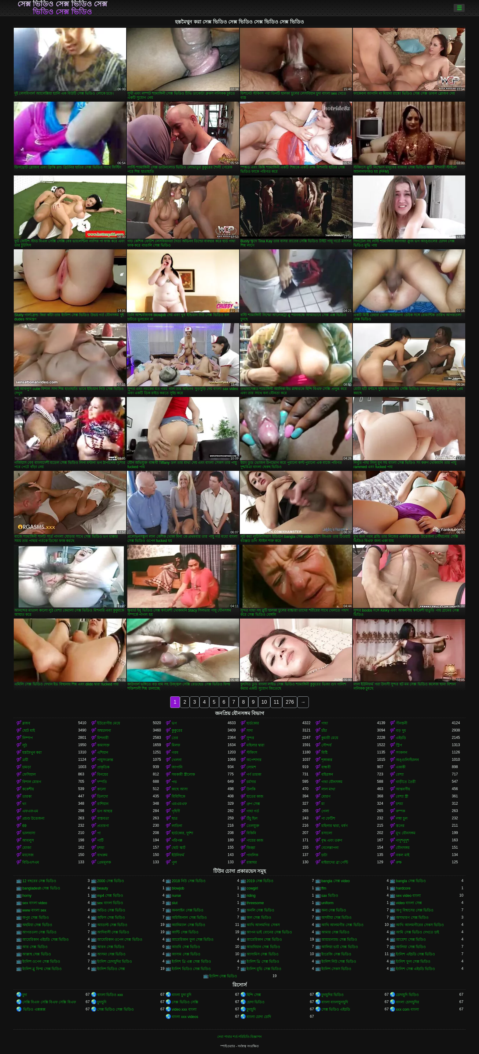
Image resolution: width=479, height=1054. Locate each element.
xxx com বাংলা (407, 1009)
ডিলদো (102, 796)
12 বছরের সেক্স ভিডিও (39, 881)
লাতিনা (177, 826)
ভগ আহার (104, 811)
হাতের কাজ (255, 796)
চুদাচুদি (101, 1002)
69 (24, 826)
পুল (174, 862)
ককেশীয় (28, 789)
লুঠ (24, 745)
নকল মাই (402, 855)
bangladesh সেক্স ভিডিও (41, 888)
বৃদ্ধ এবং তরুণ (331, 840)
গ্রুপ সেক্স (253, 804)
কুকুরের (177, 730)
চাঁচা (324, 730)
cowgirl (252, 888)
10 (264, 702)
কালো (101, 789)
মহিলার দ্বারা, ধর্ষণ (334, 826)
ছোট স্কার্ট (178, 848)
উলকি (251, 789)
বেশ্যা (400, 774)
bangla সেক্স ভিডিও (411, 881)
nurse (176, 895)
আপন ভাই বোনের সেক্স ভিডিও (269, 932)
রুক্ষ (399, 862)
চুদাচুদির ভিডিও (332, 995)
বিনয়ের (102, 774)
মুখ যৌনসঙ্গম (405, 833)
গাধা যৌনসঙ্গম (331, 782)
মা (322, 804)
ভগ (174, 723)
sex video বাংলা (408, 895)
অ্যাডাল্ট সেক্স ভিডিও (112, 925)
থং (24, 804)
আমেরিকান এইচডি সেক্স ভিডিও (45, 939)
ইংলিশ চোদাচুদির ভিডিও (114, 961)
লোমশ (251, 767)
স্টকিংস (252, 752)
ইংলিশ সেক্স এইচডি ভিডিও (415, 969)
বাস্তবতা (103, 818)
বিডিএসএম (30, 862)
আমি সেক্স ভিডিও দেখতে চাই (417, 932)
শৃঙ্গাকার (326, 760)
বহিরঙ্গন (327, 774)
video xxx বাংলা (184, 1009)
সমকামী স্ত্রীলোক (183, 774)
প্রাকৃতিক (103, 767)
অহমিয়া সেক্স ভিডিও (37, 925)
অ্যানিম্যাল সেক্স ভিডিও (188, 925)
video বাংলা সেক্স (409, 903)
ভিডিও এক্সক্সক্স (34, 1009)
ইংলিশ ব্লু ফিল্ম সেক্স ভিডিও (42, 969)
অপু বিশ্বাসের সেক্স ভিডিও (414, 910)
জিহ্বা (251, 848)
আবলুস (28, 840)
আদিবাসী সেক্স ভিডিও (113, 932)
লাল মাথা (328, 789)
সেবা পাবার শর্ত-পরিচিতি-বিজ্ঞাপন (239, 1036)
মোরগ (326, 796)
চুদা (24, 995)
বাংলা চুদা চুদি (181, 995)
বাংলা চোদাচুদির (407, 1002)
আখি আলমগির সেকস (263, 925)
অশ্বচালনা (104, 730)
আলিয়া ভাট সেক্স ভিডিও (339, 947)
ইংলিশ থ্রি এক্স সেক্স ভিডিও (191, 961)
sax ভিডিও (329, 895)
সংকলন (401, 752)
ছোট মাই (28, 730)
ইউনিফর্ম (178, 855)
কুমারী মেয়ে (329, 738)
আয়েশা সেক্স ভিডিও (411, 939)
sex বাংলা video (34, 903)
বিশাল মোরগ (31, 782)
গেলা (325, 811)
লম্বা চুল (401, 818)
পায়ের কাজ (255, 840)
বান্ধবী (326, 767)
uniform (327, 903)
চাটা (324, 855)
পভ (174, 782)
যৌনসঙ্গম (403, 848)
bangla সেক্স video (335, 881)
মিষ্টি (324, 752)
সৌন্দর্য (326, 745)
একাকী (400, 767)
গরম (175, 752)
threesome (255, 903)
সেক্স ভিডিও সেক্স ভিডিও (115, 1009)
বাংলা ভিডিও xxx (110, 995)
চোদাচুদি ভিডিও (407, 995)
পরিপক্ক (177, 840)
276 (290, 702)
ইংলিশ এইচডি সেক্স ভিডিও (415, 954)
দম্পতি (102, 782)
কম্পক (400, 811)
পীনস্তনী (401, 723)
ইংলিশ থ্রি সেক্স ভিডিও (263, 961)
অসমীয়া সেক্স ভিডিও (336, 917)
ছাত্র (174, 818)
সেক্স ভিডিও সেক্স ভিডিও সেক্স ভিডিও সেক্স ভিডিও (62, 8)
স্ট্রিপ (399, 745)
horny (26, 895)
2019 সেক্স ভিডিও (260, 881)
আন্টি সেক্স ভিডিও (185, 932)
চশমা (399, 804)
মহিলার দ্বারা (255, 745)
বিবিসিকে (178, 796)
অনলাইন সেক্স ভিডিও (187, 910)
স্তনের (400, 826)
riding (251, 895)
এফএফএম (30, 811)
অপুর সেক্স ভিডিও (35, 917)
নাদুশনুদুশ (402, 840)
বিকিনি (251, 833)
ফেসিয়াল (29, 774)
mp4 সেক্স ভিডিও (110, 895)
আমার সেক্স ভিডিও (335, 932)
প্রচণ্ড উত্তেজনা (33, 818)
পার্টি (100, 840)
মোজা (26, 848)
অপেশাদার (254, 760)
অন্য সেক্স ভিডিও (333, 910)
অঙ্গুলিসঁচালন (407, 760)
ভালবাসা (28, 833)
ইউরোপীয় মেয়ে (108, 723)
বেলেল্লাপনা (329, 848)
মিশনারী (102, 738)
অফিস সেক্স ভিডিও (111, 917)
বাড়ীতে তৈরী (405, 782)
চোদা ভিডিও (256, 1002)
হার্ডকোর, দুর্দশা (182, 833)
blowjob (178, 888)
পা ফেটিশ (328, 818)
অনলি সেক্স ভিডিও (260, 910)
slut (174, 903)
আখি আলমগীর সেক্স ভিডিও (342, 925)
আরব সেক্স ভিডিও (111, 947)
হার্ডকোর (253, 723)
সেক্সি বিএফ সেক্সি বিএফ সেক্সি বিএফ (49, 1002)
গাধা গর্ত (253, 811)
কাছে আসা (179, 789)
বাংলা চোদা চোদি (259, 1017)
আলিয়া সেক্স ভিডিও (411, 947)
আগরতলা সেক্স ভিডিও (39, 932)
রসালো (326, 833)
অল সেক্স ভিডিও (259, 917)
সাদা (250, 730)
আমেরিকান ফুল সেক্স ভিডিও (193, 939)
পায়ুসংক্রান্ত (105, 760)
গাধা (324, 723)
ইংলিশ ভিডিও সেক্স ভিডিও (191, 969)
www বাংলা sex (34, 910)
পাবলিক (252, 855)
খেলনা (176, 760)
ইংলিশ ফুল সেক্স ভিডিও (413, 961)
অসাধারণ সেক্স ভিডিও (412, 917)
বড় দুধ (401, 730)
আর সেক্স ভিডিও (35, 947)
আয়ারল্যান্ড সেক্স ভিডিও (339, 939)
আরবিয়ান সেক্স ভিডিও (263, 947)
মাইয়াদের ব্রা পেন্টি (334, 862)
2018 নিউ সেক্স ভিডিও (189, 881)
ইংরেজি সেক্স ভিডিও (336, 954)
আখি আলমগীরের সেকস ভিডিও (420, 925)
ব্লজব (26, 723)
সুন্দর (250, 738)
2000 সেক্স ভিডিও (110, 881)
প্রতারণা (103, 826)
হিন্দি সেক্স (254, 995)
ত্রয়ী (25, 760)
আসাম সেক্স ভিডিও (186, 954)
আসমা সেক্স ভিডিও (111, 954)
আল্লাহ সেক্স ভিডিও (36, 954)
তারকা (26, 796)
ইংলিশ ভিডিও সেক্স (111, 969)
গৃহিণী (176, 811)
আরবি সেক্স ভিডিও (186, 947)
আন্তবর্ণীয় (403, 789)
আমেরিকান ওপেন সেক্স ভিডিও (119, 939)
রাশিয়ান (102, 804)
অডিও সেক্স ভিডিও (111, 910)
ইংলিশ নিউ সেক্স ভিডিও (338, 961)
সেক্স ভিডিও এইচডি (335, 1009)
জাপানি (177, 767)
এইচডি (401, 738)
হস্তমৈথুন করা (32, 752)
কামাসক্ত (103, 745)
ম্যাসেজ (28, 855)
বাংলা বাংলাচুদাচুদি (334, 1002)
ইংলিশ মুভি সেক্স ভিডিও (264, 969)
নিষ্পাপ (27, 738)
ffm (323, 888)
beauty (102, 888)
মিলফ (176, 745)
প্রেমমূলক (104, 862)
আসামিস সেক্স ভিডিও (263, 954)
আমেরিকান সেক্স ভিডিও (264, 939)
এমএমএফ (179, 804)
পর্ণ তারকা (254, 774)
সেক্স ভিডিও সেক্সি (185, 1002)
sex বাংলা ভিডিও (110, 903)
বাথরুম (102, 855)
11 (276, 702)
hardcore (403, 888)
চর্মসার (251, 782)
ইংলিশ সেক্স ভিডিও (223, 976)
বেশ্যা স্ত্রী (402, 796)
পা (99, 833)
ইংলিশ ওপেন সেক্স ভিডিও (41, 961)
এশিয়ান (102, 752)
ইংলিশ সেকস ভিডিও (336, 969)
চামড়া (26, 767)
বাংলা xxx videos (185, 1017)
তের (175, 738)
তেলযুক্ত (253, 826)
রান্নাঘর (252, 862)
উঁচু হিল (252, 818)
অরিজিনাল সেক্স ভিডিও (189, 917)
